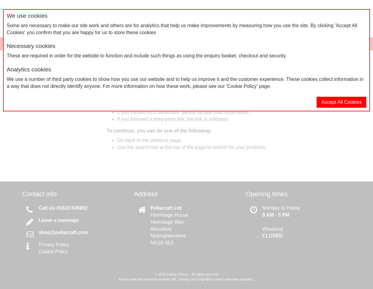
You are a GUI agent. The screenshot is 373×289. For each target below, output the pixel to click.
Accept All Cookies (341, 102)
